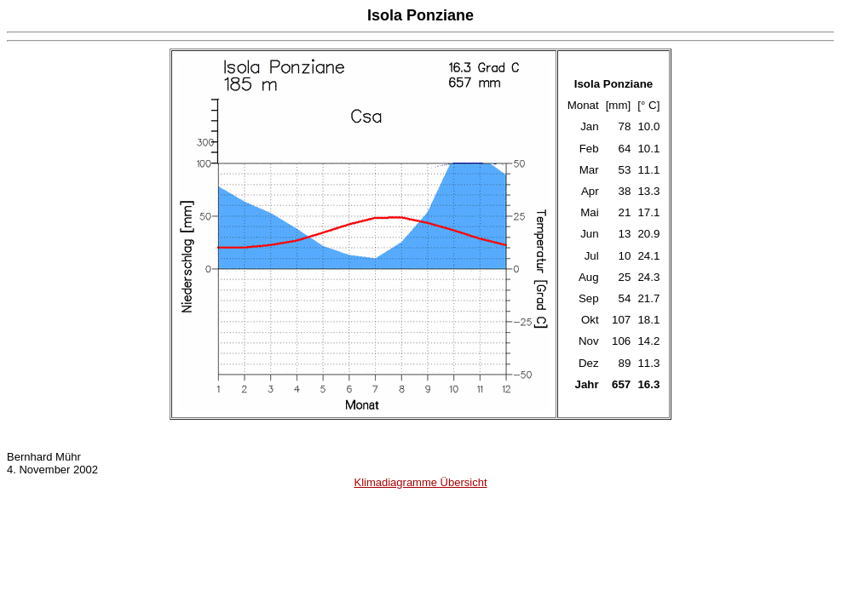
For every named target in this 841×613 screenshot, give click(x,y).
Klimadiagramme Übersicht (420, 482)
